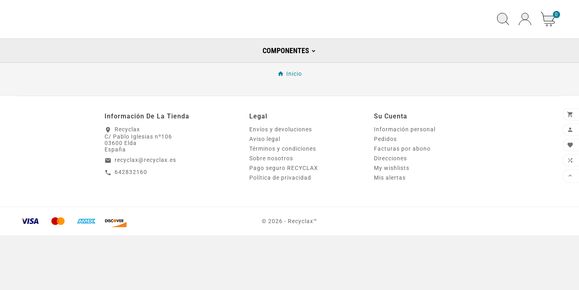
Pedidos (385, 162)
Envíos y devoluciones (280, 152)
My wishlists (391, 191)
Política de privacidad (280, 201)
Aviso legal (264, 162)
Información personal (404, 152)
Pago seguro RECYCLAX (283, 191)
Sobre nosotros (271, 181)
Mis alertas (390, 201)
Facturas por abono (402, 172)
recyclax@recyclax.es (145, 183)
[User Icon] (525, 31)
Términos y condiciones (282, 172)
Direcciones (390, 181)
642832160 (131, 195)
